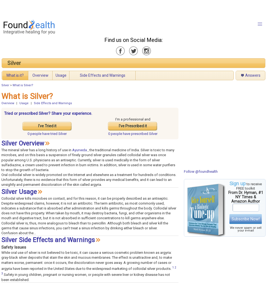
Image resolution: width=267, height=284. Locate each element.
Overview (40, 75)
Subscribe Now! (246, 219)
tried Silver (47, 134)
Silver (14, 63)
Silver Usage (19, 192)
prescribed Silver (132, 134)
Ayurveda (79, 150)
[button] (260, 24)
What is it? (15, 75)
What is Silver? (23, 85)
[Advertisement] (71, 8)
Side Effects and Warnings (102, 75)
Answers (252, 75)
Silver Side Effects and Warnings (48, 240)
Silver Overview (22, 143)
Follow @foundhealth (201, 171)
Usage (61, 75)
